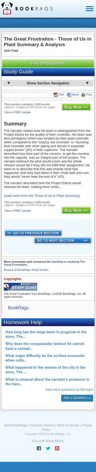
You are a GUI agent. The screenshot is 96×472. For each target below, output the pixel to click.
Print (86, 94)
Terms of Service (68, 425)
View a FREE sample (17, 112)
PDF (59, 94)
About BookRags (15, 425)
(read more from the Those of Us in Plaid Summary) (42, 196)
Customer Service (42, 425)
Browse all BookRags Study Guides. (26, 269)
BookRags (18, 307)
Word (73, 94)
